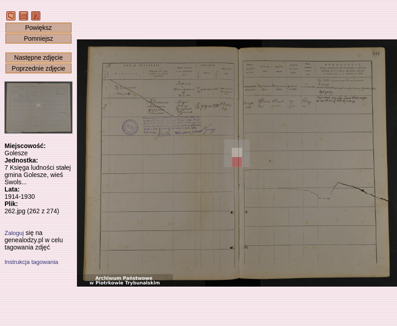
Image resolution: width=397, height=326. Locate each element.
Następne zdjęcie (38, 57)
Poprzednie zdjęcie (38, 68)
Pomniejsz (38, 38)
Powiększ (38, 27)
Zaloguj (14, 233)
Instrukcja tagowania (31, 262)
